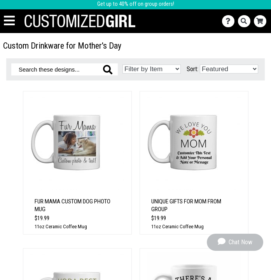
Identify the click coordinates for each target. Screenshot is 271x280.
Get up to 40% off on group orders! (135, 4)
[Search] (246, 21)
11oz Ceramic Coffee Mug (61, 226)
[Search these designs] (64, 69)
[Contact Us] (230, 21)
